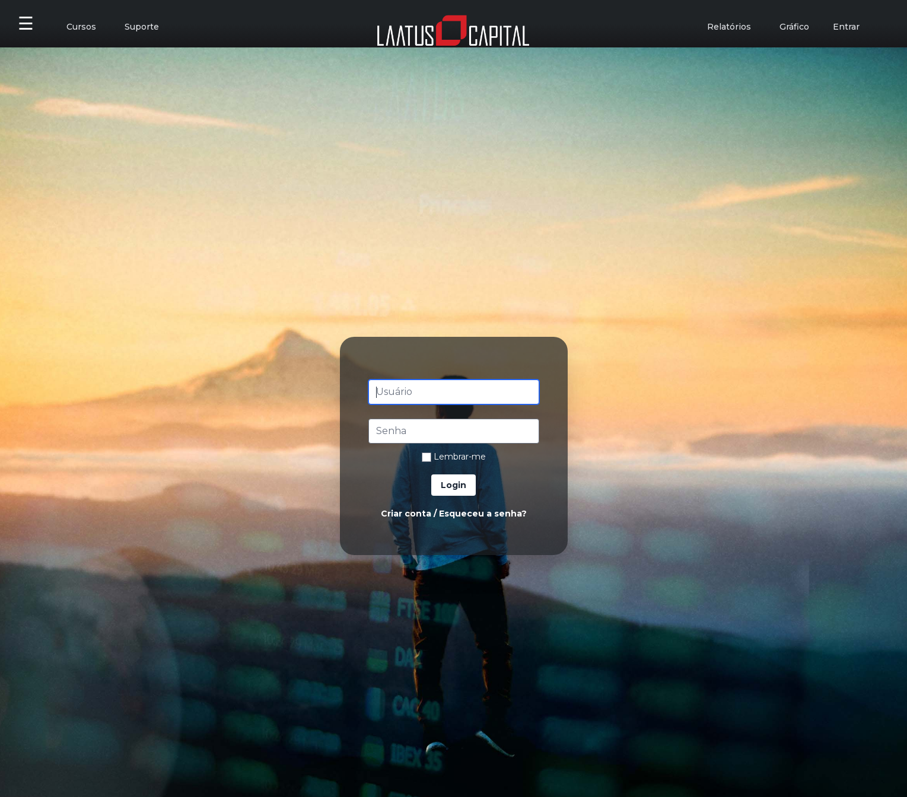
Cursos (81, 26)
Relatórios (729, 26)
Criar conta (406, 513)
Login (453, 485)
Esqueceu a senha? (483, 513)
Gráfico (794, 26)
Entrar (846, 26)
